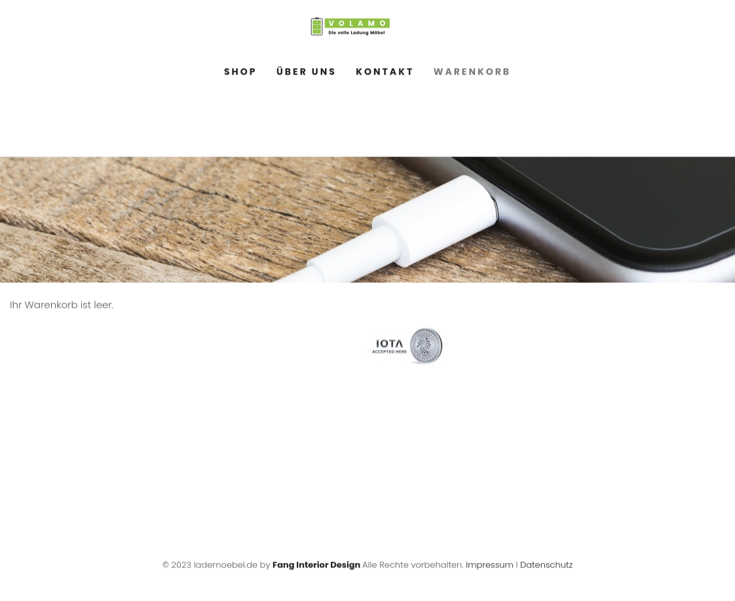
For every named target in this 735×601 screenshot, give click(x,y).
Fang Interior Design (316, 566)
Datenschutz (546, 566)
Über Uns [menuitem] (306, 73)
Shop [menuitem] (240, 73)
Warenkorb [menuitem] (472, 73)
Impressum (490, 566)
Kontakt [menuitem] (385, 73)
